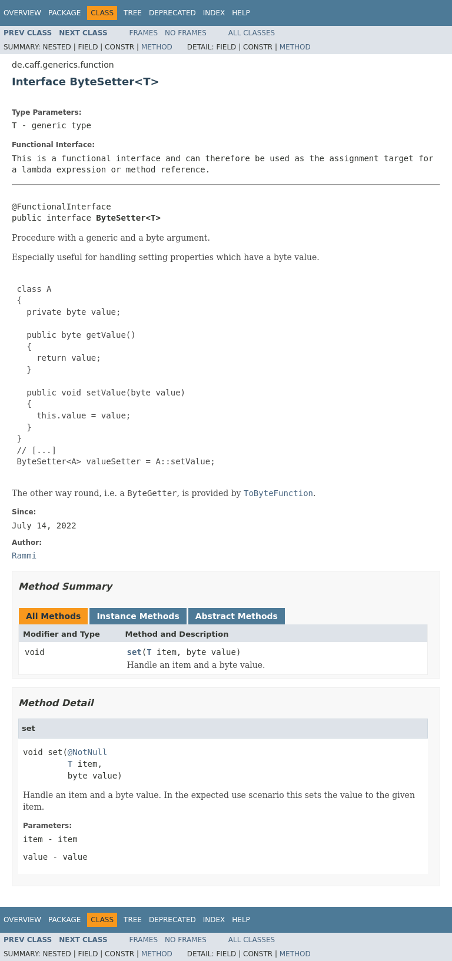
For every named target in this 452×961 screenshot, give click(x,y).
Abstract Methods (236, 616)
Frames (143, 33)
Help (241, 13)
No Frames (186, 33)
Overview (22, 13)
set (134, 652)
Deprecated (172, 13)
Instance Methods (138, 616)
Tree (133, 13)
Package (64, 13)
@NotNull (87, 752)
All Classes (251, 33)
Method (156, 47)
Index (214, 13)
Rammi (24, 555)
